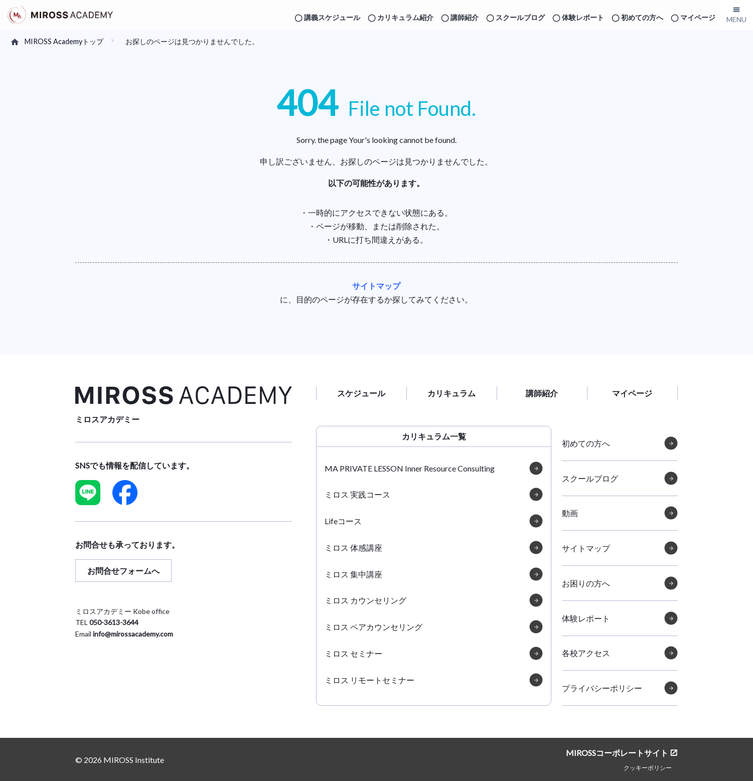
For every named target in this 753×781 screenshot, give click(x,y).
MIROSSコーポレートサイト (617, 752)
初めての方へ (642, 17)
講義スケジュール (332, 17)
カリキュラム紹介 (405, 17)
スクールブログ (520, 17)
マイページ (697, 17)
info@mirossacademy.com (133, 634)
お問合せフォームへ (123, 570)
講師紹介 (464, 17)
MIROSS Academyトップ (64, 41)
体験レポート (583, 17)
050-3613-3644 (113, 622)
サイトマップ (376, 285)
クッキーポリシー (648, 767)
